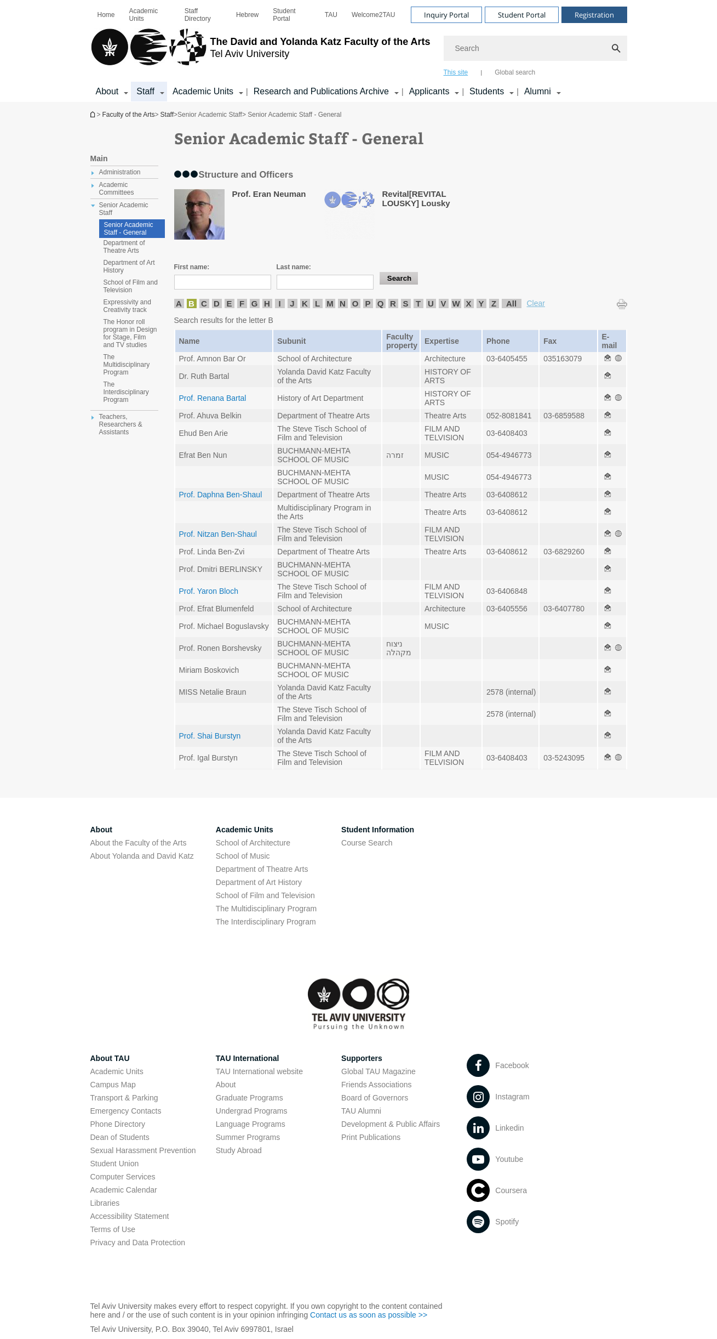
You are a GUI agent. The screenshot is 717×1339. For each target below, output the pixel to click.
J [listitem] (292, 303)
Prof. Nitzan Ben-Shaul (218, 534)
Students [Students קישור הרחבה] (486, 91)
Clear (536, 303)
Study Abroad (239, 1150)
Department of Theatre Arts (262, 869)
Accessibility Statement (129, 1216)
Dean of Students (120, 1137)
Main (99, 158)
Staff (167, 114)
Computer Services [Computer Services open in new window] (123, 1176)
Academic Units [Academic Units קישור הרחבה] (203, 91)
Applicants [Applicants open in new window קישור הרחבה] (429, 91)
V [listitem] (443, 303)
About (226, 1084)
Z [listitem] (493, 303)
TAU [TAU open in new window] (331, 15)
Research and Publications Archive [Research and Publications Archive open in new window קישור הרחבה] (321, 91)
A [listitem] (179, 303)
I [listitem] (279, 303)
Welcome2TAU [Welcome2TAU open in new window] (373, 15)
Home (106, 15)
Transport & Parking (124, 1097)
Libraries (105, 1203)
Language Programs (250, 1124)
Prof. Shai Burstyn (210, 735)
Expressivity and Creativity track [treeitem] (127, 306)
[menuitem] (106, 14)
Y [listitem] (481, 303)
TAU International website (259, 1071)
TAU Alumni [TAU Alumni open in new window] (361, 1111)
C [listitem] (204, 303)
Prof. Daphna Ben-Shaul (220, 494)
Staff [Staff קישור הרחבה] (145, 91)
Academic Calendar (123, 1189)
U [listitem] (431, 303)
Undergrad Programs (252, 1111)
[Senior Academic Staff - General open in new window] (607, 358)
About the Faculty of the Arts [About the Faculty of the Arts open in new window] (138, 842)
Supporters (361, 1058)
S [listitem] (405, 303)
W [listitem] (456, 303)
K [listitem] (305, 303)
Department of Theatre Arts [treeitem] (124, 246)
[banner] (358, 51)
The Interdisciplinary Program (266, 921)
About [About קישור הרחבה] (107, 91)
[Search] (535, 48)
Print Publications (370, 1137)
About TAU (110, 1058)
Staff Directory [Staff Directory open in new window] (198, 14)
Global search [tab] (515, 72)
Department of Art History (259, 882)
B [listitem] (191, 303)
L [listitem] (317, 303)
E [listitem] (229, 303)
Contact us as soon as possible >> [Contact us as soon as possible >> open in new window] (368, 1314)
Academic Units (143, 14)
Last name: (294, 267)
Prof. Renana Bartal (212, 398)
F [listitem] (241, 303)
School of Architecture (253, 842)
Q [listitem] (380, 303)
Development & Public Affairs (390, 1124)
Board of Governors (374, 1097)
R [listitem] (393, 303)
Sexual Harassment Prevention (143, 1150)
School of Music (243, 856)
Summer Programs (248, 1137)
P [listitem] (367, 303)
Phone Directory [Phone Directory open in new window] (117, 1124)
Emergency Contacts (126, 1111)
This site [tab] (456, 72)
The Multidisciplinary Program (266, 908)
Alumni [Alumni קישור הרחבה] (537, 91)
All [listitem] (511, 303)
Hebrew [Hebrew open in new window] (247, 15)
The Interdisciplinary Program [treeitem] (126, 392)
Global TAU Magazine (378, 1071)
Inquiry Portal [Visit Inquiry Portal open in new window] (446, 15)
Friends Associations (376, 1084)
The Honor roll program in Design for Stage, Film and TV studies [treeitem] (130, 333)
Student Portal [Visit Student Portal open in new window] (522, 15)
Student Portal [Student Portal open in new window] (284, 14)
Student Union (114, 1163)
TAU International (247, 1058)
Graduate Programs (249, 1097)
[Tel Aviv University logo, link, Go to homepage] (260, 52)
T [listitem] (418, 303)
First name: (192, 267)
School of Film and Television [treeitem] (131, 286)
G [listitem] (254, 303)
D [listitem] (217, 303)
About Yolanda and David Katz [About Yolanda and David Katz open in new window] (142, 856)
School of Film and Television (265, 895)
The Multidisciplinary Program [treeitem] (127, 364)
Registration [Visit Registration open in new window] (594, 15)
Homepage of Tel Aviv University (93, 114)
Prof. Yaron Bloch (208, 591)
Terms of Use (112, 1229)
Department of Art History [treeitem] (129, 266)
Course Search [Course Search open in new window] (366, 842)
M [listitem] (330, 303)
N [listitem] (343, 303)
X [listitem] (468, 303)
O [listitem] (355, 303)
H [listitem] (267, 303)
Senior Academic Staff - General (128, 228)
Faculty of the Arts (128, 114)
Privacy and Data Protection (138, 1242)
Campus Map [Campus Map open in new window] (113, 1084)
